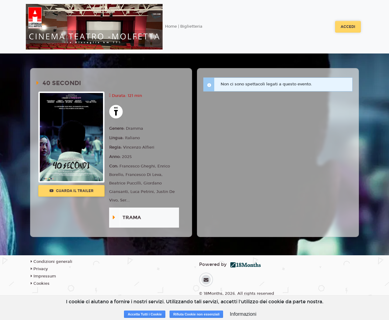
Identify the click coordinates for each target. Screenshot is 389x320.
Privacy (39, 269)
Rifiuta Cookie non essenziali (196, 314)
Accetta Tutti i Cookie (145, 314)
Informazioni (243, 314)
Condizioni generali (51, 261)
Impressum (43, 276)
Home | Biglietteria (183, 26)
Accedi (348, 27)
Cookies (40, 283)
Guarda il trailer (72, 191)
